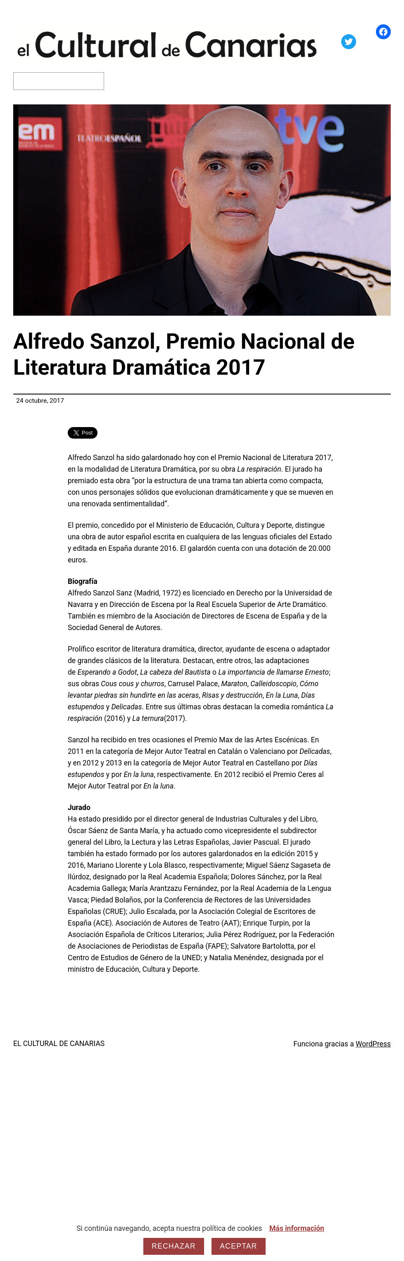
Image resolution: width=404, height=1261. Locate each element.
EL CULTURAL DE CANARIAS (59, 1043)
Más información (296, 1228)
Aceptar (238, 1246)
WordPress (373, 1044)
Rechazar (174, 1246)
